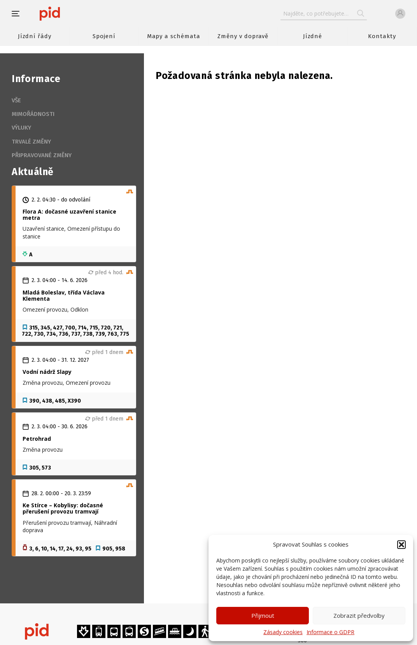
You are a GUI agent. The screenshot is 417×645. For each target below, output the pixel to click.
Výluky (21, 127)
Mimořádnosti (33, 113)
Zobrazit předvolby (359, 615)
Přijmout (262, 615)
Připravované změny (42, 155)
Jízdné (312, 36)
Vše (16, 100)
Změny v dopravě (242, 36)
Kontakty (382, 36)
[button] (401, 545)
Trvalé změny (31, 141)
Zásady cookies (283, 632)
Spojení (104, 36)
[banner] (73, 14)
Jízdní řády (34, 36)
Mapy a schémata (173, 36)
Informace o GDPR (330, 632)
